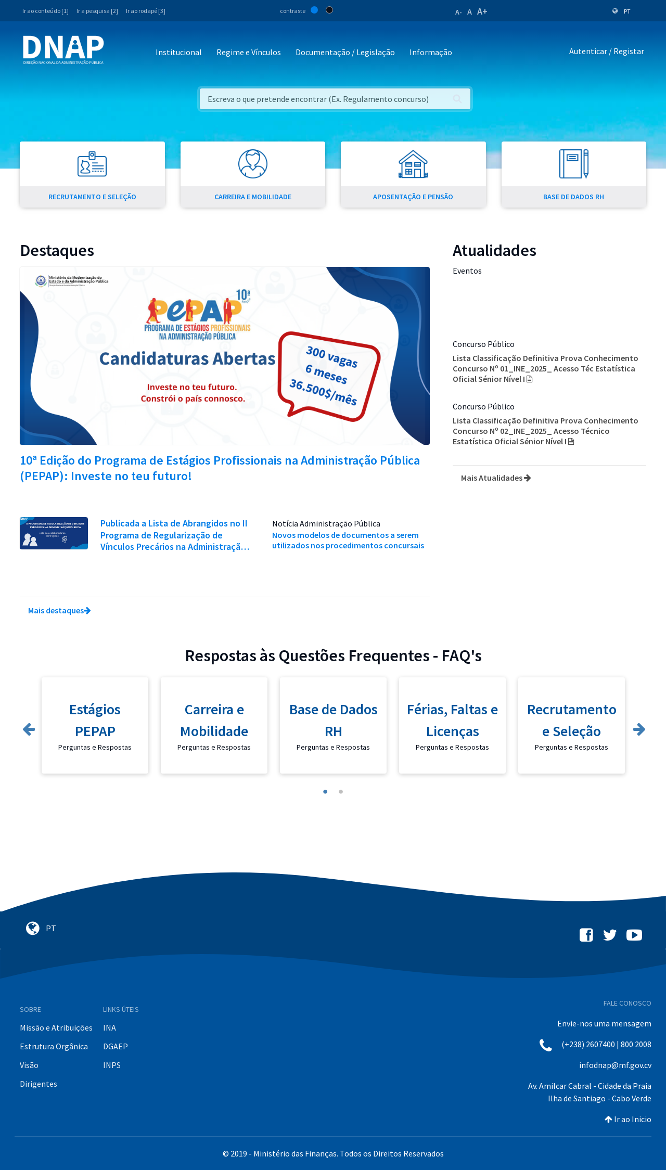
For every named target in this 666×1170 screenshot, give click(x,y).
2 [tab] (341, 792)
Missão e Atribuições (56, 1027)
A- (458, 12)
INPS (112, 1065)
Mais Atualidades (496, 477)
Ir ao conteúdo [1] (45, 11)
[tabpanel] (95, 730)
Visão (29, 1065)
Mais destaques (59, 610)
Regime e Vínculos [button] (248, 52)
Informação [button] (430, 52)
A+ (482, 11)
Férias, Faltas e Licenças (452, 720)
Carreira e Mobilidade (214, 720)
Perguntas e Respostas (95, 747)
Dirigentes (38, 1083)
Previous (27, 727)
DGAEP (115, 1046)
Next (638, 727)
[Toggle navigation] (119, 53)
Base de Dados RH (333, 720)
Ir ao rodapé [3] (145, 11)
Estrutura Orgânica (54, 1046)
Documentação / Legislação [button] (345, 52)
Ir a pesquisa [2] (97, 11)
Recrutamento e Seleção (572, 720)
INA (109, 1027)
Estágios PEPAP (95, 720)
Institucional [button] (179, 52)
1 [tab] (325, 792)
